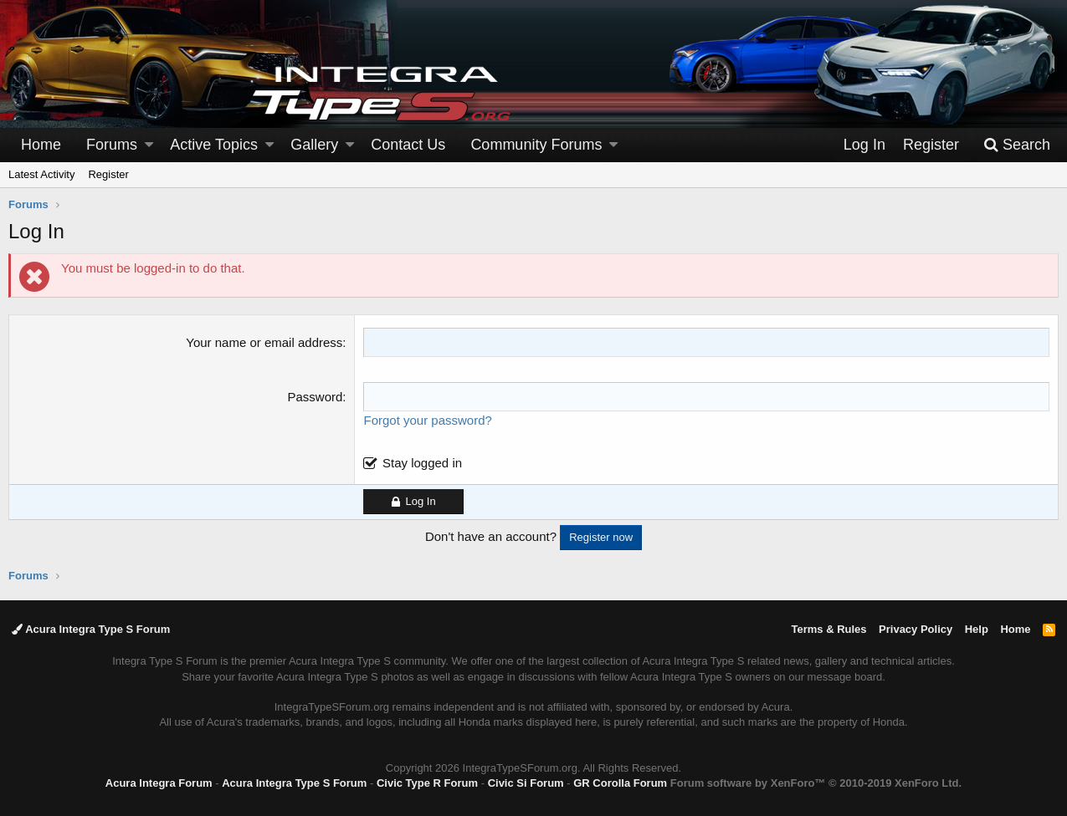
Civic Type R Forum (427, 783)
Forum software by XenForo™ (816, 783)
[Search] (1017, 145)
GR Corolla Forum (620, 783)
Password (314, 397)
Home (41, 144)
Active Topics (214, 144)
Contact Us (408, 144)
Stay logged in (422, 463)
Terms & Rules (828, 629)
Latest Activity (41, 174)
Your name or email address (264, 342)
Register (108, 174)
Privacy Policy (915, 629)
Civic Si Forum (526, 783)
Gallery (314, 144)
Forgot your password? (427, 420)
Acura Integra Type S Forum (91, 629)
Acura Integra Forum (159, 783)
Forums (111, 144)
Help (976, 629)
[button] (149, 145)
